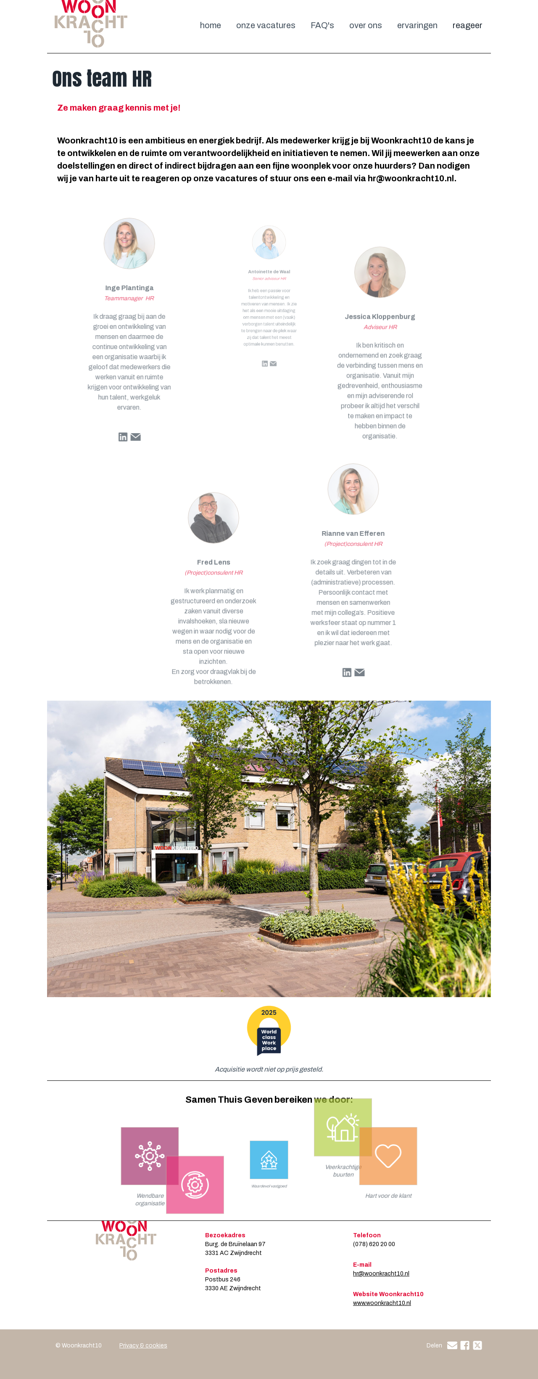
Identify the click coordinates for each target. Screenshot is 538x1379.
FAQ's (322, 25)
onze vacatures (265, 25)
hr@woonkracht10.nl (381, 1273)
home (210, 25)
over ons (365, 25)
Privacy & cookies (143, 1345)
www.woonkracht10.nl (382, 1303)
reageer (468, 25)
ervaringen (417, 25)
